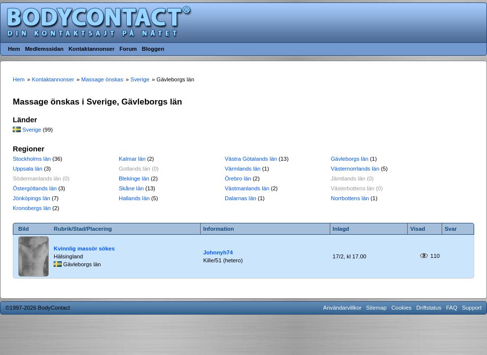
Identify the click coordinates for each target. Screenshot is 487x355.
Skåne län (131, 188)
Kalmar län (132, 159)
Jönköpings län (31, 198)
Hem (14, 49)
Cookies (401, 308)
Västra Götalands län (251, 159)
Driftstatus (428, 308)
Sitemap (376, 308)
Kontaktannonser (91, 49)
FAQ (451, 308)
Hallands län (134, 198)
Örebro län (238, 178)
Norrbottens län (350, 198)
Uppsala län (27, 169)
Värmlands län (243, 169)
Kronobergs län (32, 208)
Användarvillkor (342, 308)
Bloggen (153, 49)
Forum (128, 49)
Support (472, 308)
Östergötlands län (35, 188)
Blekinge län (134, 178)
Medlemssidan (44, 49)
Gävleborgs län (349, 159)
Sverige (31, 130)
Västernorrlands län (355, 169)
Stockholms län (32, 159)
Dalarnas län (240, 198)
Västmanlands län (247, 188)
